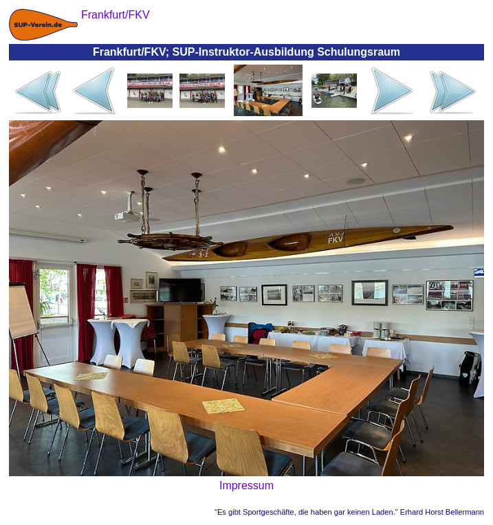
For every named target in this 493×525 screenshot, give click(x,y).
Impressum (246, 485)
